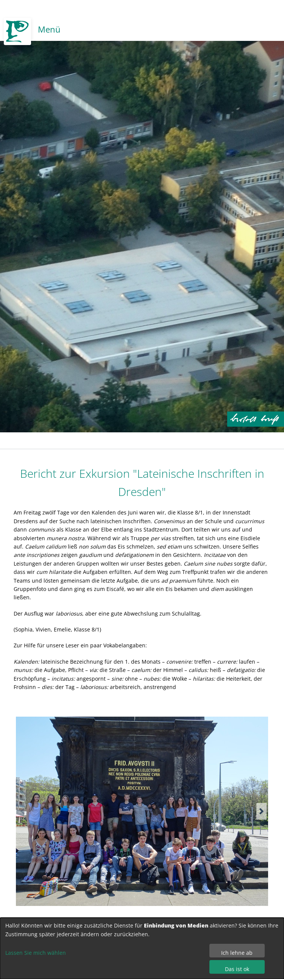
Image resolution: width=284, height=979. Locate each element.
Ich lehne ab (237, 952)
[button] (261, 811)
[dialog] (142, 948)
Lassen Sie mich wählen (35, 952)
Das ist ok (237, 969)
